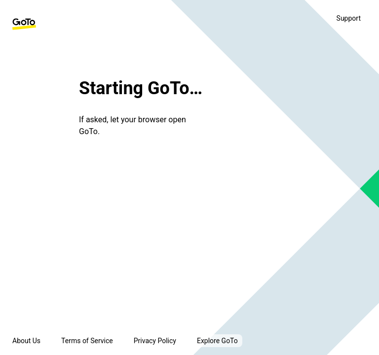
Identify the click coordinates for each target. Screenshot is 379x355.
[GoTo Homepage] (24, 24)
